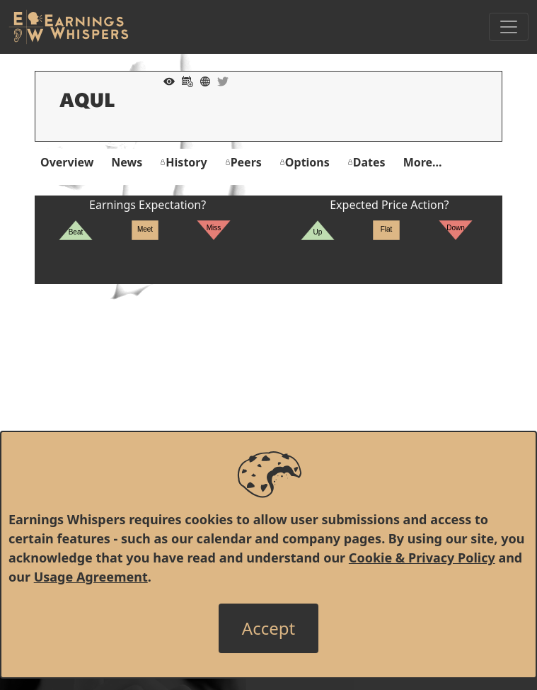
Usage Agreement (91, 576)
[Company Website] (201, 80)
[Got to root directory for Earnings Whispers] (68, 27)
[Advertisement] (268, 383)
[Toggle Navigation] (509, 27)
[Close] (268, 628)
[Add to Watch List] (165, 80)
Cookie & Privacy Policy (422, 557)
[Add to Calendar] (184, 80)
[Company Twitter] (219, 80)
